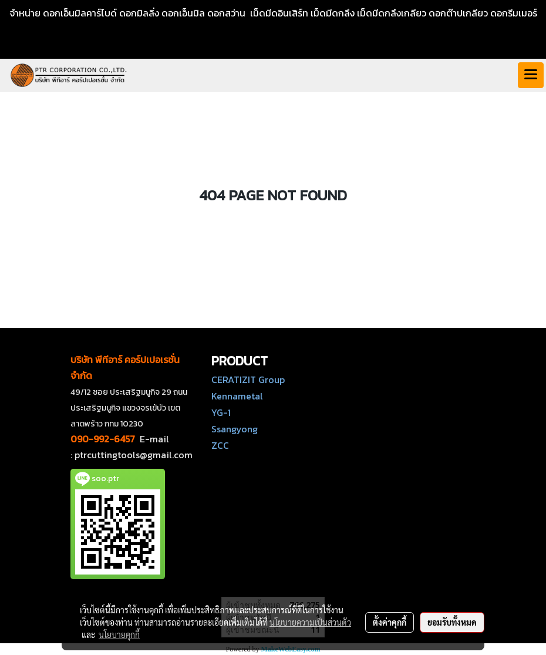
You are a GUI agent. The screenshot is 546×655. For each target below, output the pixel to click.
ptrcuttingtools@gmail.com (134, 455)
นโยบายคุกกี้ (119, 634)
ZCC (220, 445)
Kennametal (237, 396)
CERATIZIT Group (248, 379)
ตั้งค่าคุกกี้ (389, 622)
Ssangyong (234, 429)
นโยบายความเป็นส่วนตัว (310, 622)
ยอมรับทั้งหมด (452, 622)
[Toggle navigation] (531, 75)
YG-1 (221, 412)
